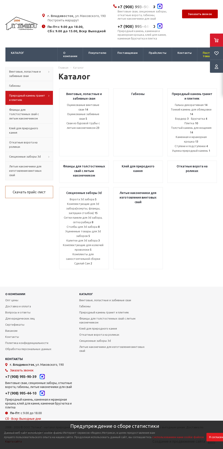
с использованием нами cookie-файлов (178, 437)
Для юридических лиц (20, 318)
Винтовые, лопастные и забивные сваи (105, 300)
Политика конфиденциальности (26, 342)
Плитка (191, 123)
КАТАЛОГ (17, 52)
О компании (70, 54)
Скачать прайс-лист (29, 192)
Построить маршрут (63, 20)
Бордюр (182, 118)
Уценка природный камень (191, 150)
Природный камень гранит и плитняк (104, 312)
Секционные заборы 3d (95, 340)
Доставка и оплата (18, 306)
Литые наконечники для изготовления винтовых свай (112, 348)
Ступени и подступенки (191, 146)
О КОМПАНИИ (15, 294)
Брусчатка (199, 118)
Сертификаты (14, 324)
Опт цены (11, 300)
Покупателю (97, 52)
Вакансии (11, 330)
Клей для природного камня (98, 328)
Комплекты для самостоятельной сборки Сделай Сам (83, 259)
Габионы (85, 306)
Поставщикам (127, 52)
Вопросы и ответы (17, 312)
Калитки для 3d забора (83, 240)
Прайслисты (157, 52)
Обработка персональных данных (28, 348)
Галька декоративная (191, 104)
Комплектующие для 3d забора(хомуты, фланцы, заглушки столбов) (83, 208)
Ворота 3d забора (83, 199)
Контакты (184, 52)
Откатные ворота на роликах (99, 334)
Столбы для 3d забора (83, 226)
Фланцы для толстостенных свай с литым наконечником (107, 320)
